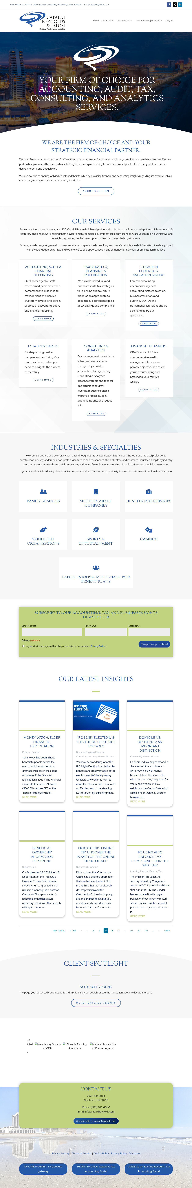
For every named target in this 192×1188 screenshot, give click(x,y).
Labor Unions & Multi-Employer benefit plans (96, 579)
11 (112, 930)
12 (118, 930)
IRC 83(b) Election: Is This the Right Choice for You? (96, 741)
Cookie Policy (101, 1153)
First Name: (90, 625)
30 (138, 930)
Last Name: (134, 625)
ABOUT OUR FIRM (96, 191)
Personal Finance (30, 752)
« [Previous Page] (81, 930)
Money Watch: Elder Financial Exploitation (42, 741)
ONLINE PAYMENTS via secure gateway (43, 1169)
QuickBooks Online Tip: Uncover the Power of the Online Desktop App (96, 854)
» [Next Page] (159, 930)
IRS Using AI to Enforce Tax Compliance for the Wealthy (150, 858)
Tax (34, 867)
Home (96, 20)
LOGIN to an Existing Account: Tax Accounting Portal (149, 1169)
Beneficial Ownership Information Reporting (42, 854)
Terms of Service (81, 1153)
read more (29, 797)
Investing (92, 756)
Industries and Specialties (147, 20)
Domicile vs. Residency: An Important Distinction (150, 744)
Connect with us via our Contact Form (96, 1121)
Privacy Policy (98, 646)
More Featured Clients (96, 1002)
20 (131, 930)
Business (26, 867)
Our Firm (106, 20)
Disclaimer (135, 1153)
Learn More (43, 319)
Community (136, 756)
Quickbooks (92, 867)
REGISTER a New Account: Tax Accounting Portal (96, 1169)
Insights (169, 20)
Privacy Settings (60, 1153)
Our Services (123, 20)
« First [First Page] (73, 930)
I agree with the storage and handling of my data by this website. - (66, 646)
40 (146, 930)
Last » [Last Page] (167, 930)
